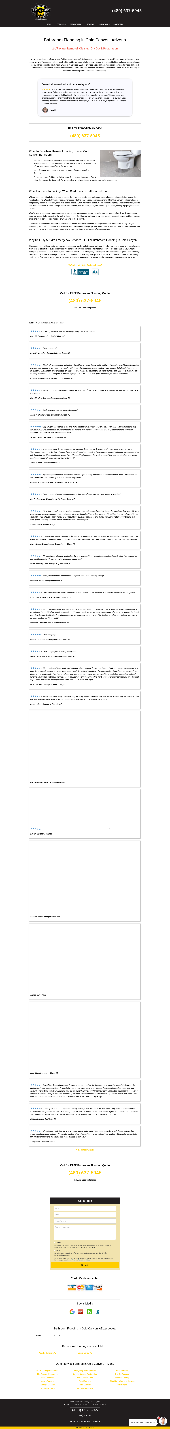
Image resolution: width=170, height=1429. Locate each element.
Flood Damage (85, 1375)
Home (49, 24)
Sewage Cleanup (48, 1378)
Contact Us (118, 24)
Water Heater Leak (85, 1371)
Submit (85, 1258)
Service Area (75, 24)
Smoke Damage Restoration (85, 1368)
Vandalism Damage (85, 1382)
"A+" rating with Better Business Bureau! (85, 259)
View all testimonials (85, 1143)
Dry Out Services (122, 1368)
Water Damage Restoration (47, 1364)
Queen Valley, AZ (85, 1346)
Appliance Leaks (48, 1382)
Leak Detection (47, 1371)
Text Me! (59, 1236)
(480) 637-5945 (127, 10)
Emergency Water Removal (85, 1364)
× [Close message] (155, 1420)
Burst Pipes (122, 1378)
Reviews (90, 24)
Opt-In (58, 1244)
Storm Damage (47, 1375)
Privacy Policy (71, 1253)
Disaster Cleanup (122, 1371)
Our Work (104, 25)
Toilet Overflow (85, 1378)
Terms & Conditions (84, 1253)
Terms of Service (102, 1424)
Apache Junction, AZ (47, 1346)
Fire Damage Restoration (47, 1368)
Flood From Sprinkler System (122, 1375)
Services (62, 25)
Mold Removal (122, 1364)
